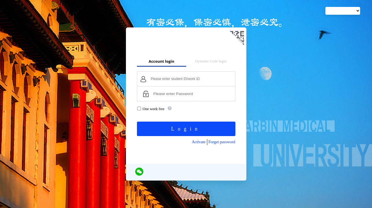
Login (186, 129)
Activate (198, 142)
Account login (161, 61)
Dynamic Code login (210, 61)
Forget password (221, 142)
